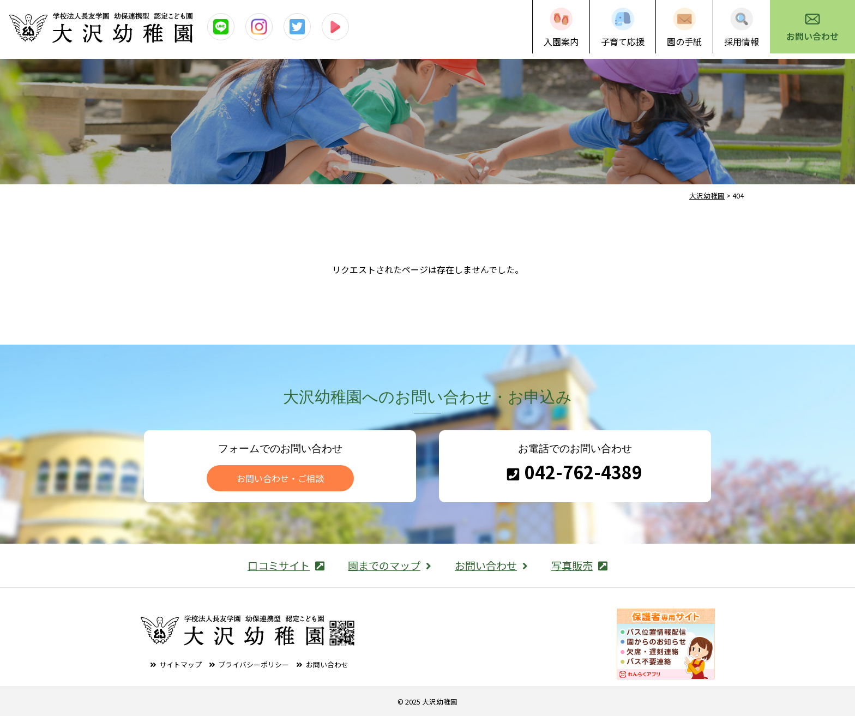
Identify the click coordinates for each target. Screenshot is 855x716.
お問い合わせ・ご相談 (280, 478)
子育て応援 (623, 41)
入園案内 (561, 41)
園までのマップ (389, 565)
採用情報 (741, 41)
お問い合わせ (812, 36)
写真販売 (579, 565)
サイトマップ (180, 664)
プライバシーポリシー (253, 664)
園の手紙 (684, 41)
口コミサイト (286, 565)
